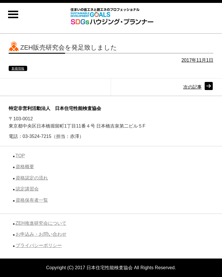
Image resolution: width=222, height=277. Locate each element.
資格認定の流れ (32, 177)
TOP (20, 155)
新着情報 (18, 68)
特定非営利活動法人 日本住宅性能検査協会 (55, 108)
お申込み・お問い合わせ (41, 234)
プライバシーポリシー (39, 245)
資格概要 (25, 166)
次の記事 (192, 87)
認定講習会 (27, 188)
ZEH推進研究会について (41, 223)
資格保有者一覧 (32, 200)
